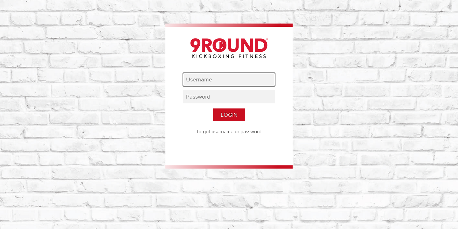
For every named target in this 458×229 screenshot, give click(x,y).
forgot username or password (229, 132)
